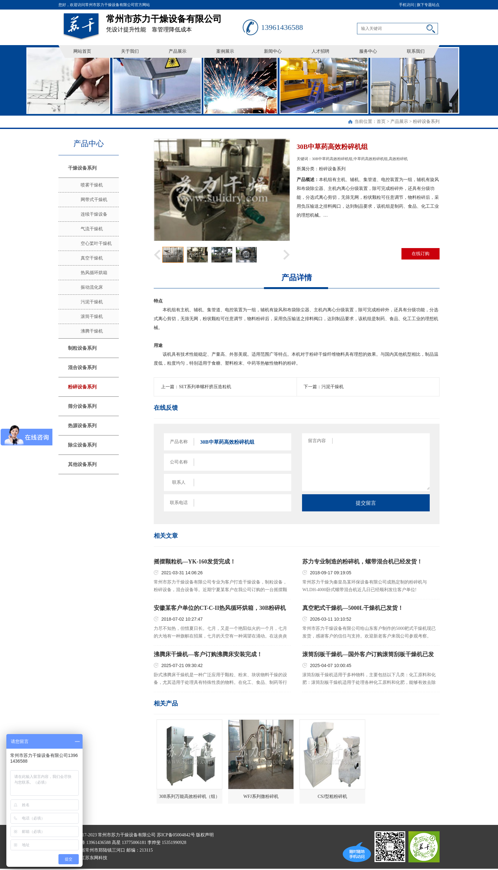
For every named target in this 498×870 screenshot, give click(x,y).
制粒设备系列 (82, 348)
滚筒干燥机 (92, 316)
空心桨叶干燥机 (96, 243)
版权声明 (205, 835)
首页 (381, 121)
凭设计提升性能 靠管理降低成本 (174, 21)
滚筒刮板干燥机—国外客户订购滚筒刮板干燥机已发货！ (368, 654)
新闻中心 (273, 51)
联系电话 (179, 502)
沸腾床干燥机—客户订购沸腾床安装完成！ (208, 654)
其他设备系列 (82, 464)
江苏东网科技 (94, 857)
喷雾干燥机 (92, 185)
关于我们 (130, 51)
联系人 (178, 482)
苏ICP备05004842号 (176, 835)
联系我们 (416, 51)
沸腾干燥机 (92, 331)
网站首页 (82, 51)
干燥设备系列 (82, 168)
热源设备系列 (82, 425)
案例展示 (225, 51)
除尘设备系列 (82, 445)
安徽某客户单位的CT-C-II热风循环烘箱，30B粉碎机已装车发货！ (220, 608)
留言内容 (317, 440)
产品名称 (179, 441)
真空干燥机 (92, 258)
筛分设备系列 (82, 406)
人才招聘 (320, 51)
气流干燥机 (92, 228)
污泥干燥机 (92, 302)
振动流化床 (92, 287)
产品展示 (177, 51)
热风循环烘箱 (94, 272)
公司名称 (179, 462)
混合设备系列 (82, 367)
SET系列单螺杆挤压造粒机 (205, 386)
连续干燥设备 (94, 214)
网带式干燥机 (94, 199)
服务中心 (368, 51)
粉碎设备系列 (426, 121)
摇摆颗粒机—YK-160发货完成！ (195, 561)
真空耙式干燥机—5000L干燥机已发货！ (352, 608)
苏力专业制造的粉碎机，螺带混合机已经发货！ (362, 561)
